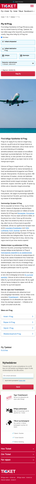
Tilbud (20, 11)
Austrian (17, 230)
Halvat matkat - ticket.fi (8, 480)
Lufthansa (4, 230)
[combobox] (19, 43)
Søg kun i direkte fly (8, 70)
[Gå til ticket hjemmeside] (8, 6)
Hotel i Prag (8, 316)
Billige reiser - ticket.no (24, 477)
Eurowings (30, 213)
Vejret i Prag (8, 328)
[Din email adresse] (18, 375)
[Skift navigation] (32, 5)
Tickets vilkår (22, 380)
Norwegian (22, 213)
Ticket (2, 16)
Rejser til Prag (9, 322)
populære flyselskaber (14, 228)
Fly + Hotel (5, 11)
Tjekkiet (12, 16)
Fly (11, 11)
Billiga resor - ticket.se (8, 477)
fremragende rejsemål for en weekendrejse (16, 252)
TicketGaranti (13, 297)
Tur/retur (4, 37)
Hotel (15, 11)
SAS (27, 228)
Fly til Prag (4, 350)
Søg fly (18, 73)
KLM (11, 230)
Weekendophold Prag (12, 334)
